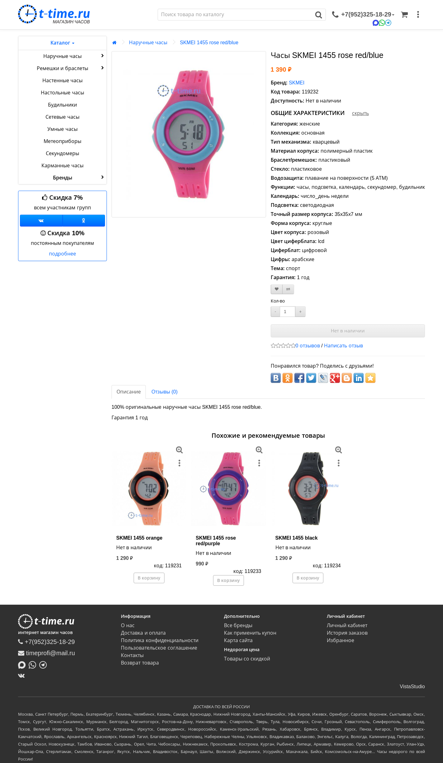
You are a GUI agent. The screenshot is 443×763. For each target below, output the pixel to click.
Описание (129, 391)
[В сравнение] (288, 289)
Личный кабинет (347, 625)
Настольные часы (62, 92)
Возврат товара (140, 662)
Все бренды (238, 625)
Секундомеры (62, 153)
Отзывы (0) (164, 391)
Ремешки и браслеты (71, 68)
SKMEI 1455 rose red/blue (209, 42)
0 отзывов (308, 345)
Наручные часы (74, 56)
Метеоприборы (62, 141)
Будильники (62, 104)
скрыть (360, 113)
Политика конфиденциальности (159, 640)
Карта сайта (238, 640)
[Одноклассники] (84, 221)
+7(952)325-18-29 (46, 641)
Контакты (132, 655)
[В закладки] (277, 289)
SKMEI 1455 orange (139, 538)
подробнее (62, 253)
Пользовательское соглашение (159, 648)
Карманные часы (62, 165)
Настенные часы (62, 80)
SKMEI (296, 82)
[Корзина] (404, 14)
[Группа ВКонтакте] (41, 221)
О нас (127, 625)
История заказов (347, 633)
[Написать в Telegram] (44, 664)
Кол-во (278, 300)
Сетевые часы (62, 117)
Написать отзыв (343, 345)
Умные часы (62, 129)
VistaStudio (412, 686)
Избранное (340, 640)
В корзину (149, 577)
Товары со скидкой (247, 658)
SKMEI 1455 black (296, 538)
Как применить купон (250, 633)
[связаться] (363, 14)
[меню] (418, 14)
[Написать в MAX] (23, 664)
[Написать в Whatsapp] (34, 664)
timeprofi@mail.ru (46, 653)
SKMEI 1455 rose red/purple (216, 540)
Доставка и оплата (143, 633)
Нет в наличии (348, 330)
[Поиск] (235, 15)
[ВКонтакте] (23, 675)
